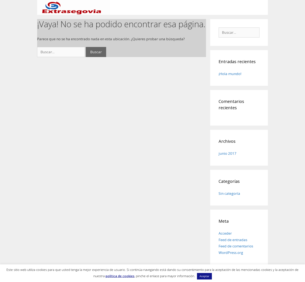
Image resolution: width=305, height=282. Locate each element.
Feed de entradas (233, 239)
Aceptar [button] (204, 276)
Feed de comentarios (236, 246)
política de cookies (120, 276)
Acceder (225, 233)
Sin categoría (229, 193)
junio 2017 (227, 153)
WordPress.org (231, 252)
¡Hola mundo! (230, 73)
